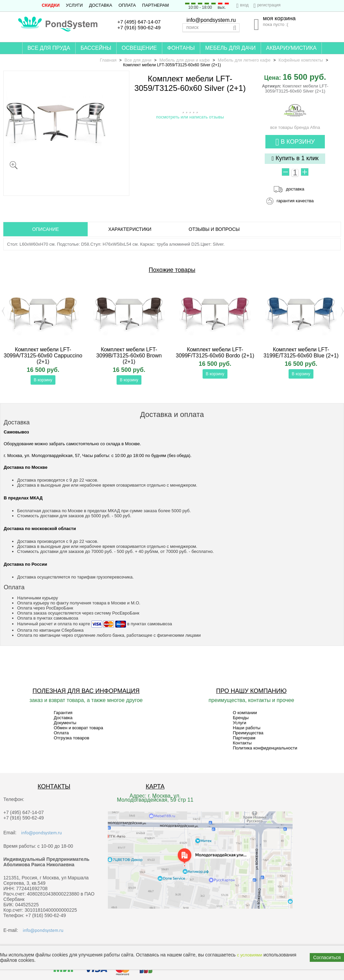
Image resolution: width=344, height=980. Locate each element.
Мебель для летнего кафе (244, 60)
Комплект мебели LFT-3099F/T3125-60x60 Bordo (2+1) (215, 352)
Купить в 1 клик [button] (295, 158)
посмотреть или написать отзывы (190, 116)
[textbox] (211, 27)
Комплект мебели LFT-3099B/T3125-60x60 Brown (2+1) (129, 355)
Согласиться (327, 957)
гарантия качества (295, 200)
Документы (65, 722)
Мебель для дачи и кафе (184, 60)
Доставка (100, 5)
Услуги (74, 5)
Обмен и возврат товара (78, 727)
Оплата (127, 5)
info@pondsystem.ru (211, 20)
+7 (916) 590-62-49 (139, 27)
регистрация (269, 5)
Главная (108, 60)
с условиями (249, 954)
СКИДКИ (50, 5)
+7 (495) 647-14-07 (139, 22)
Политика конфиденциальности (265, 747)
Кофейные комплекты (300, 60)
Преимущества (248, 732)
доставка (295, 188)
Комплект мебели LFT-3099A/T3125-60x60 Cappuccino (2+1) (43, 355)
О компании (245, 712)
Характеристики (129, 229)
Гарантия (63, 712)
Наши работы (246, 727)
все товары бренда (295, 125)
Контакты (242, 742)
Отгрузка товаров (71, 737)
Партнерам (155, 5)
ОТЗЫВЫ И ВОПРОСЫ (214, 229)
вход (244, 5)
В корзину (295, 142)
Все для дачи (137, 60)
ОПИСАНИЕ (45, 229)
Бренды (241, 717)
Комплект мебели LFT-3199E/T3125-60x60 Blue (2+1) (301, 352)
